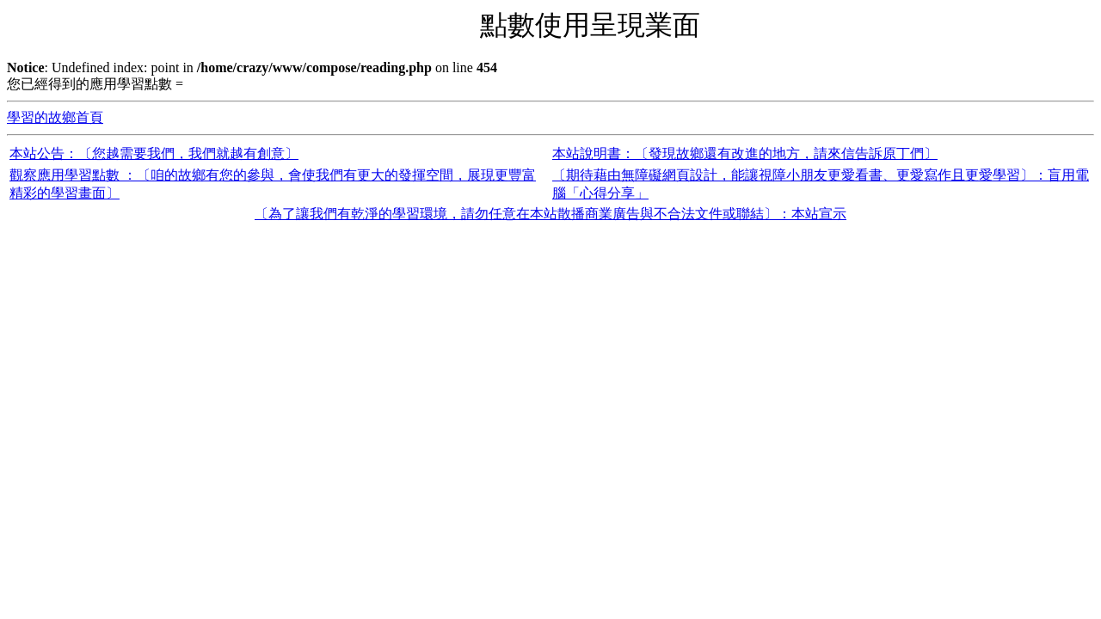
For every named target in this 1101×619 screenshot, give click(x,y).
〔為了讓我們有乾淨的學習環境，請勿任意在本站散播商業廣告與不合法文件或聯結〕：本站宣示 (550, 213)
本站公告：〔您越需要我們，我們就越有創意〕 (153, 153)
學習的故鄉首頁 (55, 117)
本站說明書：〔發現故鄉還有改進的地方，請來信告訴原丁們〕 (745, 153)
